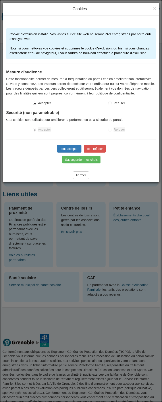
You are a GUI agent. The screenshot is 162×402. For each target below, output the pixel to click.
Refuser (119, 103)
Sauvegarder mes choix (81, 159)
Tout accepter (69, 149)
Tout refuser (95, 149)
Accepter (44, 103)
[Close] (154, 8)
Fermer (81, 175)
